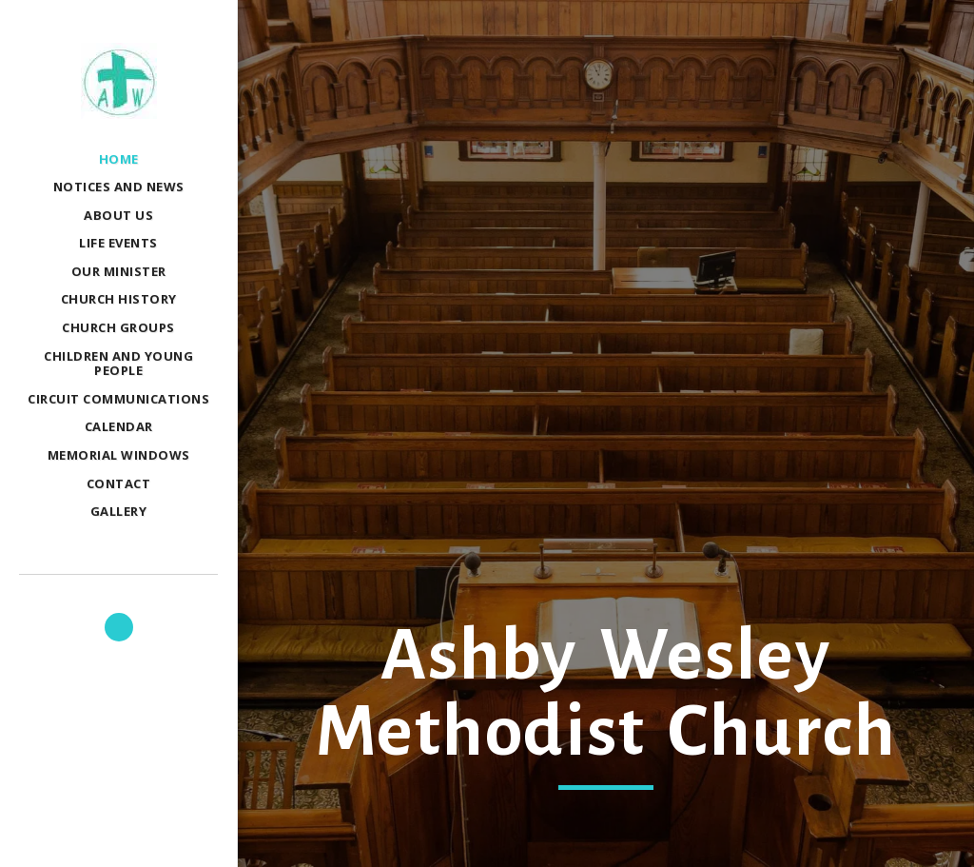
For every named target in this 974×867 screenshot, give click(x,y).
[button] (119, 627)
